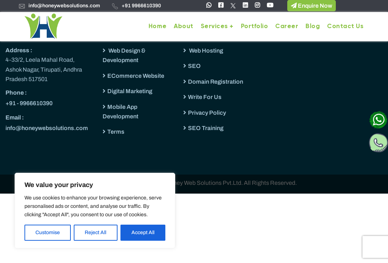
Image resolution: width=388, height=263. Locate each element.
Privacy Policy (207, 113)
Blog (313, 26)
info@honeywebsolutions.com (64, 5)
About (183, 26)
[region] (95, 210)
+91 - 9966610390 (29, 103)
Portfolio (254, 26)
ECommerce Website (135, 76)
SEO (194, 66)
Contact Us (345, 26)
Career (286, 26)
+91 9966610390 (141, 5)
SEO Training (205, 128)
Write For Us (205, 97)
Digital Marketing (129, 91)
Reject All (95, 232)
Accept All (142, 232)
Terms (115, 132)
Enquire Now (311, 5)
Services (214, 26)
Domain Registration (215, 82)
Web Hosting (205, 50)
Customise (47, 232)
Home (157, 26)
